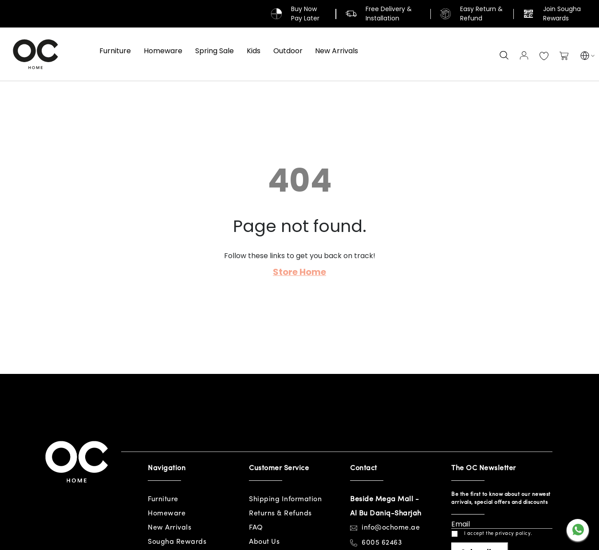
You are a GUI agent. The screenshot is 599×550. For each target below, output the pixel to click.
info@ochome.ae (391, 527)
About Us (264, 542)
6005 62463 (382, 542)
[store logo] (35, 54)
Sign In (524, 55)
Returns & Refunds (280, 513)
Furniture (163, 499)
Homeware (166, 513)
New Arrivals (169, 527)
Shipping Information (285, 499)
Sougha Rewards (177, 542)
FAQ (256, 527)
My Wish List (544, 56)
